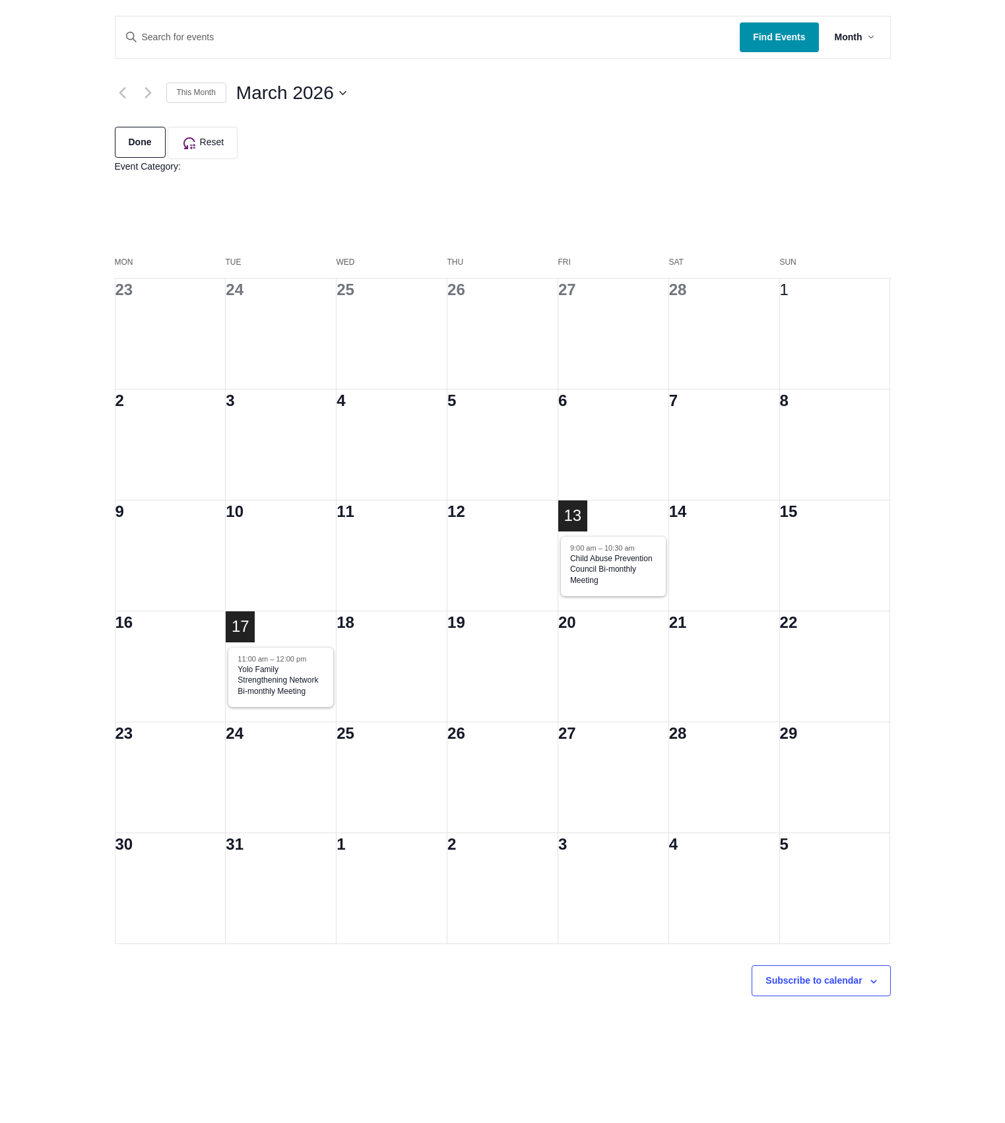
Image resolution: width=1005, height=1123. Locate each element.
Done (140, 142)
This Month (196, 92)
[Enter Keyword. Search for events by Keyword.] (427, 37)
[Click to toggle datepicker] (291, 93)
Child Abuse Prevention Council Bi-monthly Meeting (611, 569)
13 (573, 515)
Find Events (779, 37)
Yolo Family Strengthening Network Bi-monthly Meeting (278, 680)
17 (240, 626)
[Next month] (148, 93)
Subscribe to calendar (813, 980)
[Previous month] (123, 93)
